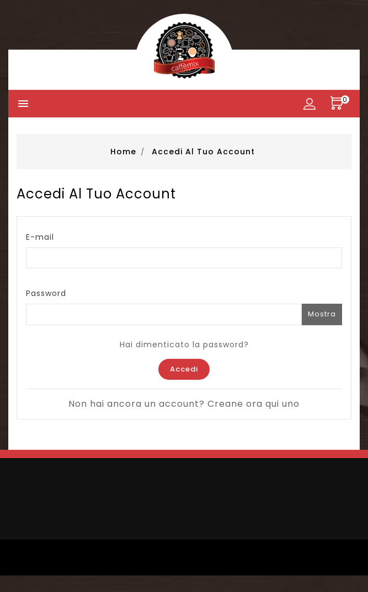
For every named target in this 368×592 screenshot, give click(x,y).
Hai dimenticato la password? (184, 344)
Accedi (184, 369)
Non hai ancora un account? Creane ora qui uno (184, 403)
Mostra (322, 314)
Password (46, 293)
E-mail (40, 237)
